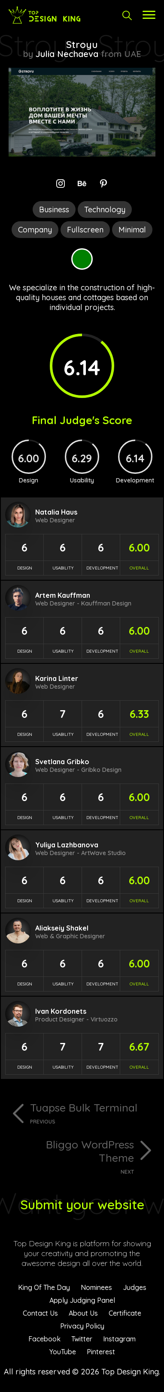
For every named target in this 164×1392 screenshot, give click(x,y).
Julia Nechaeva (67, 53)
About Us (83, 1313)
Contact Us (40, 1313)
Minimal (132, 230)
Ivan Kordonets (60, 1011)
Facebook (44, 1339)
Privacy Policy (82, 1326)
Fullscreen (85, 230)
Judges (134, 1287)
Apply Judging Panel (82, 1300)
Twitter (81, 1339)
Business (54, 209)
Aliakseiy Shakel (61, 928)
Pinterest (101, 1351)
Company (35, 230)
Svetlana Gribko (62, 761)
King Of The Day (44, 1287)
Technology (104, 209)
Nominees (96, 1287)
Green (82, 259)
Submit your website (82, 1204)
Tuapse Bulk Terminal (92, 1113)
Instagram (119, 1339)
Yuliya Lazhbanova (66, 845)
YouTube (62, 1351)
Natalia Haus (56, 512)
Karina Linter (56, 678)
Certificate (125, 1313)
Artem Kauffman (62, 595)
